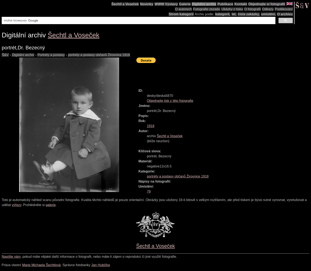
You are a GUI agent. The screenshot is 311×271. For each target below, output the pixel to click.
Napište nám (11, 256)
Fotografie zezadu (206, 9)
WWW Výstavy (166, 4)
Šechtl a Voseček (125, 4)
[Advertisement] (213, 73)
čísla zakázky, (249, 14)
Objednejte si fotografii (266, 4)
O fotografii (252, 9)
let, (234, 14)
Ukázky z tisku (232, 9)
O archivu (285, 14)
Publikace (225, 4)
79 (149, 191)
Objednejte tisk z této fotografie (170, 101)
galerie (51, 205)
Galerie (184, 4)
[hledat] (138, 20)
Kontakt (240, 4)
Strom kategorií (181, 14)
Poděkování (284, 9)
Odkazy (268, 9)
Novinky (146, 4)
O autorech (183, 9)
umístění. (268, 14)
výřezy (16, 205)
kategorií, (222, 14)
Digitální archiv (204, 4)
